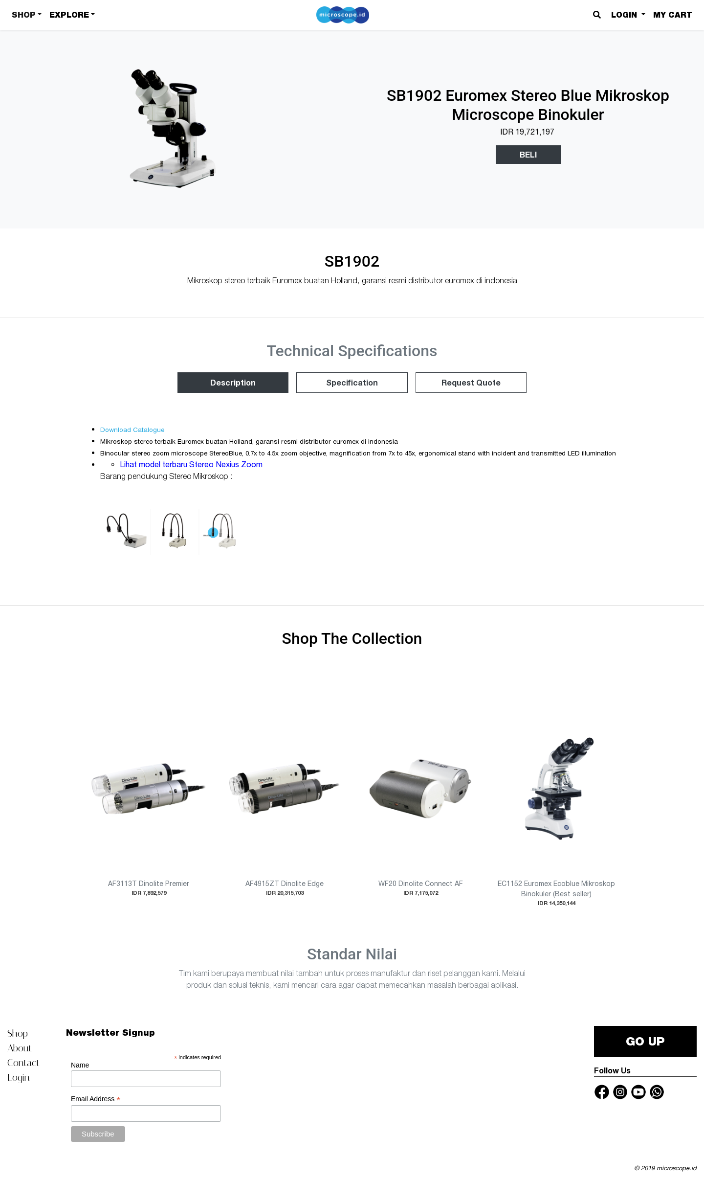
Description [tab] (233, 382)
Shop (17, 1033)
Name (80, 1065)
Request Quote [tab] (471, 382)
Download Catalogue (132, 429)
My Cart (672, 15)
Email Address (96, 1099)
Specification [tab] (352, 382)
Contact (23, 1062)
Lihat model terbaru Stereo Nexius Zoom (192, 464)
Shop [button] (24, 15)
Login (18, 1077)
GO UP (645, 1041)
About (19, 1048)
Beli (528, 154)
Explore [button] (69, 15)
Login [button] (625, 15)
